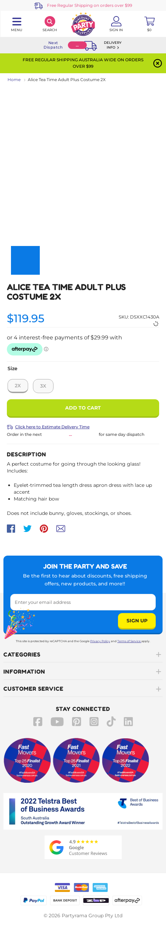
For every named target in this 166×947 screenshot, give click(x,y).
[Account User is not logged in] (116, 24)
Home (14, 79)
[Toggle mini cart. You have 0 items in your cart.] (149, 24)
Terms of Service (129, 641)
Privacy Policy (100, 641)
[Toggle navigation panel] (16, 24)
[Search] (50, 24)
